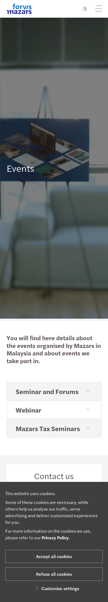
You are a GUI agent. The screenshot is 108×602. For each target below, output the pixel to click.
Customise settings (56, 588)
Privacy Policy (55, 537)
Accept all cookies (54, 556)
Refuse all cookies (54, 574)
